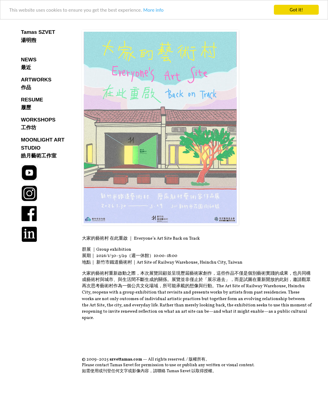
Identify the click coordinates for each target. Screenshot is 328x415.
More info (153, 10)
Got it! (296, 10)
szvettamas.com (125, 359)
